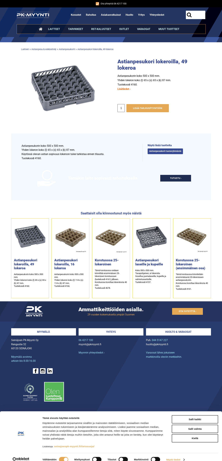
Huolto (129, 14)
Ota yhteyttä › (187, 311)
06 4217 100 (86, 340)
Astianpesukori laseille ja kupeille (149, 262)
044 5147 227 (160, 340)
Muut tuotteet (168, 29)
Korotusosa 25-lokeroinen (107, 262)
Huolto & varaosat (178, 331)
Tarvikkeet (75, 29)
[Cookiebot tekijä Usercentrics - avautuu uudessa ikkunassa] (21, 454)
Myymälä (43, 331)
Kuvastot (76, 14)
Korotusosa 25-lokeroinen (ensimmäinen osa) (190, 264)
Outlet (124, 29)
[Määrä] (121, 108)
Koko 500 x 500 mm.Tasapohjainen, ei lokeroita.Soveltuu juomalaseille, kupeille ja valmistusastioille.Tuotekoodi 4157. (150, 276)
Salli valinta (195, 423)
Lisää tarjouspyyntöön (147, 108)
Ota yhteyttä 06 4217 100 (111, 3)
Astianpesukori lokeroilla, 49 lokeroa (95, 49)
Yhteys (111, 331)
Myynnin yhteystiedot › (92, 352)
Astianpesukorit (67, 49)
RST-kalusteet (101, 29)
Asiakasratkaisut (111, 14)
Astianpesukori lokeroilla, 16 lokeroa (66, 264)
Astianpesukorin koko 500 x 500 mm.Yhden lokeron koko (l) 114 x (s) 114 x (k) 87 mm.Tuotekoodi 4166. (68, 280)
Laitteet (54, 29)
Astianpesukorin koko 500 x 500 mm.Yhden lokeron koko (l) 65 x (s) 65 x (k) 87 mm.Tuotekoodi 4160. (30, 280)
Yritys (141, 14)
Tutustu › (175, 178)
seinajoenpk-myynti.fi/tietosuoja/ (74, 441)
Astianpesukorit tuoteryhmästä (165, 151)
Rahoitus (91, 14)
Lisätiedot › (123, 89)
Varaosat (143, 29)
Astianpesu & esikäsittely (43, 49)
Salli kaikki (195, 414)
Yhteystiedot (157, 14)
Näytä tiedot (173, 454)
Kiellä (195, 433)
